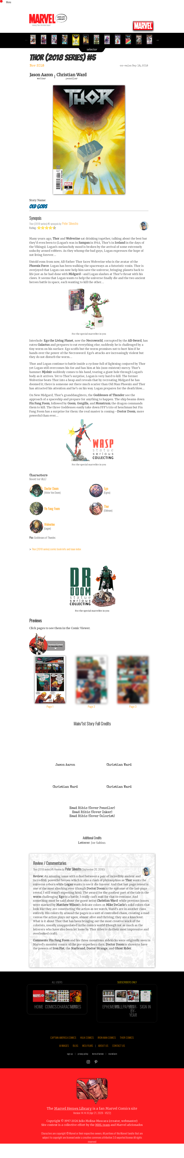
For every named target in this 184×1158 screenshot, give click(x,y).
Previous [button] (26, 40)
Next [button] (157, 40)
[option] (34, 39)
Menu (8, 2)
